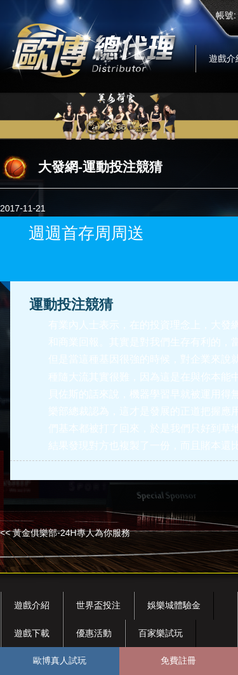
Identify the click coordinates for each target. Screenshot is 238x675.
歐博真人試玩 (59, 660)
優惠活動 (94, 633)
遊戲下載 (32, 633)
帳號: (226, 15)
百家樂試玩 (160, 633)
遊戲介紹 (32, 605)
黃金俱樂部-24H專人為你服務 (71, 533)
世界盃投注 (98, 605)
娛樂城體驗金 (174, 605)
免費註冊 (178, 660)
